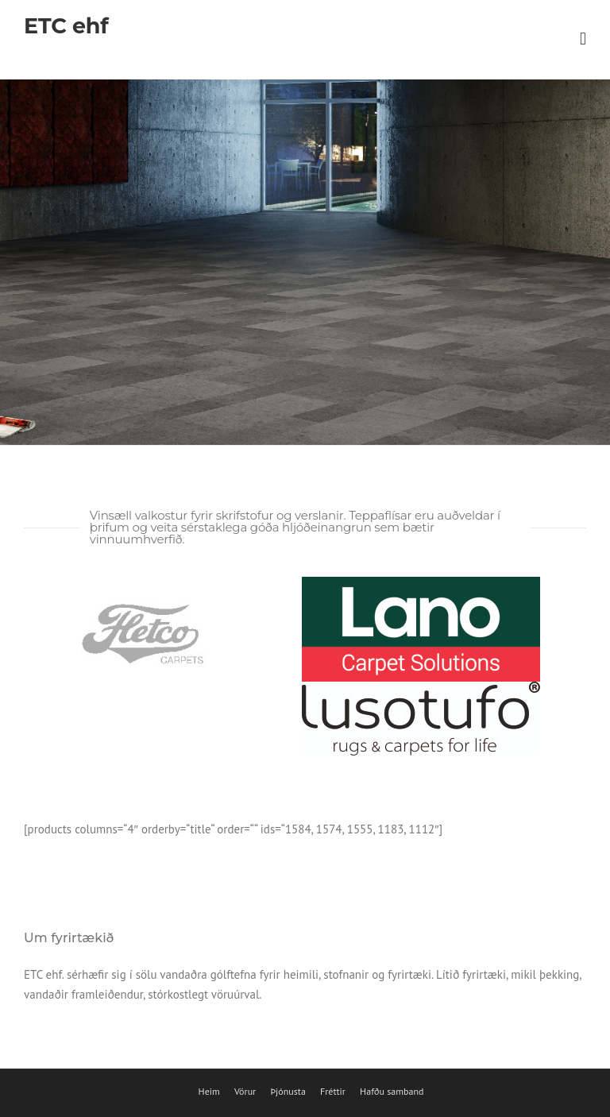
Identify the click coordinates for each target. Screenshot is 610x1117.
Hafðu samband (391, 1091)
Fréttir (333, 1091)
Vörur (245, 1091)
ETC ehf (66, 26)
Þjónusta (287, 1091)
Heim (209, 1091)
